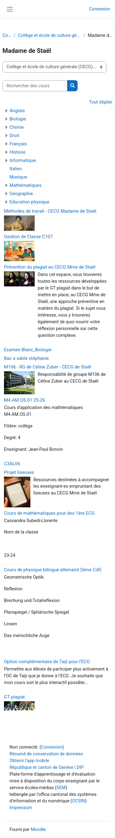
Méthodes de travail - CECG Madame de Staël (50, 211)
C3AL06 (12, 463)
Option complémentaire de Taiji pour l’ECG (47, 661)
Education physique (29, 202)
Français (18, 144)
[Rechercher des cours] (34, 85)
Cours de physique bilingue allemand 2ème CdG (53, 569)
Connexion (99, 9)
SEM (61, 787)
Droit (14, 135)
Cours (6, 35)
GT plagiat (14, 697)
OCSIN (78, 801)
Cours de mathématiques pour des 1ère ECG (49, 513)
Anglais (17, 110)
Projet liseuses (19, 472)
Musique (18, 177)
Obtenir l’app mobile (29, 760)
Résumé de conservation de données (46, 754)
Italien (16, 168)
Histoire (17, 152)
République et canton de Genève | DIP (47, 767)
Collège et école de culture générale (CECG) (49, 35)
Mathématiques (26, 185)
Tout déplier (101, 102)
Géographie (21, 193)
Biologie (18, 119)
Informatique (23, 160)
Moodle (38, 829)
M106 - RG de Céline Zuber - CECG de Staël (47, 367)
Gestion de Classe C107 (28, 236)
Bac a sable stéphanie (26, 358)
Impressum (21, 807)
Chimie (17, 127)
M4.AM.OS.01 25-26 (24, 400)
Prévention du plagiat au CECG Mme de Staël (49, 267)
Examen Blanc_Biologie (28, 349)
